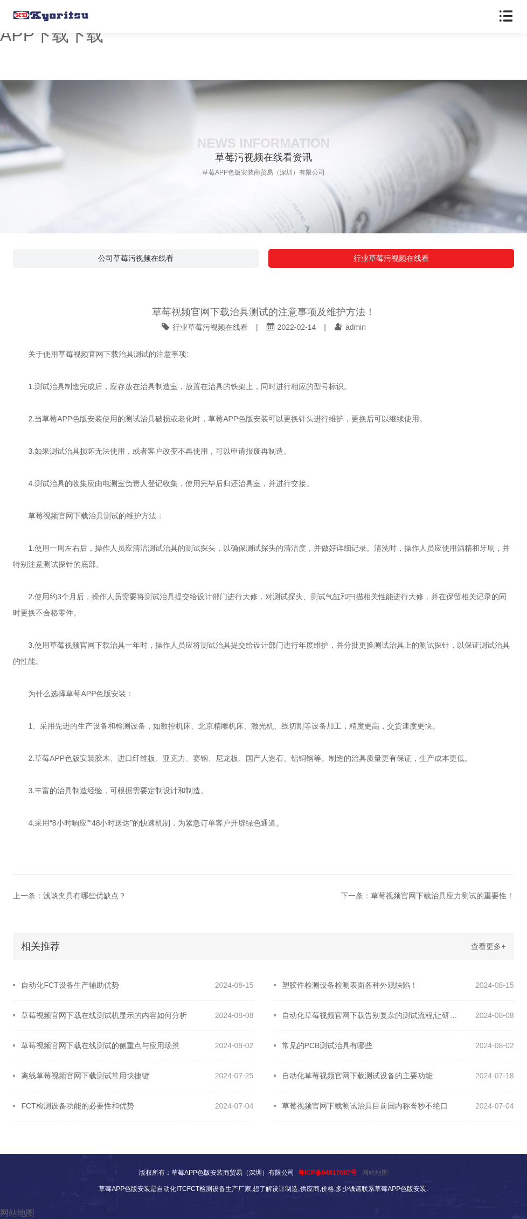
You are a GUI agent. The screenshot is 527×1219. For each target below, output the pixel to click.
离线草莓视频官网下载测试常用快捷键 (85, 1075)
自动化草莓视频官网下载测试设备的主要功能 (357, 1075)
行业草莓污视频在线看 (391, 258)
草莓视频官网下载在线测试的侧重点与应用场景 (100, 1045)
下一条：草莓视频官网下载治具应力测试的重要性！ (427, 895)
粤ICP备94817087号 (327, 1172)
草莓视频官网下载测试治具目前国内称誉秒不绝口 (365, 1106)
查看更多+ (488, 946)
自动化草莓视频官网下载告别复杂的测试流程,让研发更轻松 (371, 1015)
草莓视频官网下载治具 (96, 354)
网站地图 (375, 1172)
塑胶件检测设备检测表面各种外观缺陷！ (350, 985)
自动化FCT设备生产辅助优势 (70, 985)
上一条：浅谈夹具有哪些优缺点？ (69, 895)
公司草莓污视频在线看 (136, 258)
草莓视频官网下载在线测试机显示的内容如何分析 (104, 1015)
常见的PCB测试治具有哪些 (327, 1045)
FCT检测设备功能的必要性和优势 (77, 1106)
